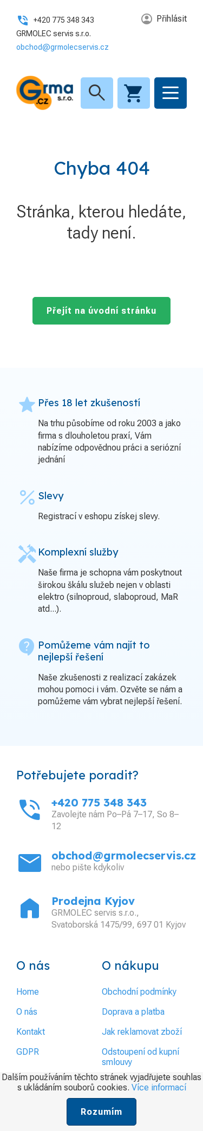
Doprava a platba (133, 1012)
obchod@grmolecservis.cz (62, 47)
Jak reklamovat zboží (142, 1032)
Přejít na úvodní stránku (101, 311)
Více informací (159, 1087)
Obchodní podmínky (139, 992)
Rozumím (101, 1112)
